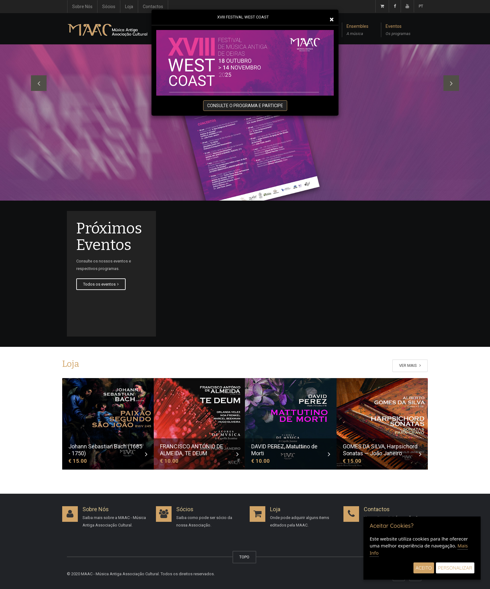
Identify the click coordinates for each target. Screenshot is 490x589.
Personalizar (455, 568)
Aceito (424, 568)
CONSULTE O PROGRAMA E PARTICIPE (245, 105)
